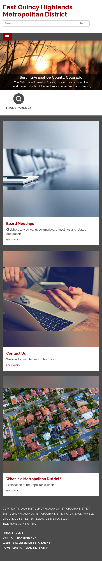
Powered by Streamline (20, 547)
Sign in (43, 547)
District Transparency (19, 537)
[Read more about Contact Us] (51, 311)
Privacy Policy (13, 532)
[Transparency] (19, 101)
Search (83, 23)
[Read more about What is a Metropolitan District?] (51, 436)
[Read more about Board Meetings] (51, 183)
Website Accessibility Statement (26, 542)
